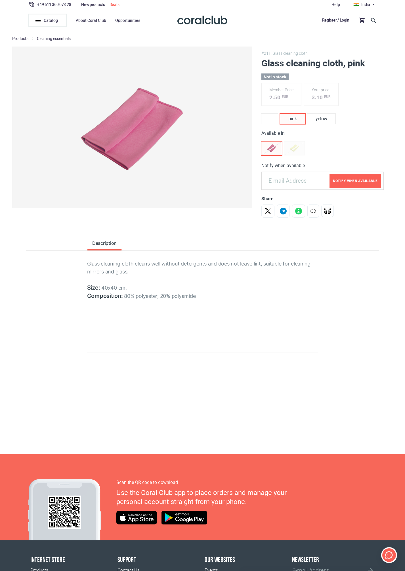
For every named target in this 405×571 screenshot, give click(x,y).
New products (93, 5)
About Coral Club (91, 20)
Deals (114, 5)
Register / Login (336, 20)
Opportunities (127, 20)
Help (335, 4)
